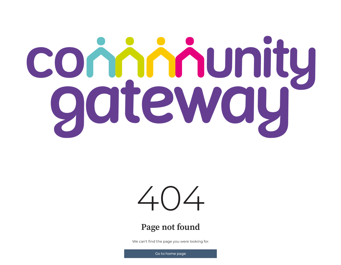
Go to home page (170, 254)
